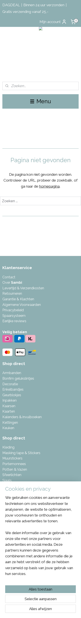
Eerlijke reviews (14, 321)
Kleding (8, 447)
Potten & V (10, 469)
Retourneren (12, 293)
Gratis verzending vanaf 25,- (25, 11)
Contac (8, 277)
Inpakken (9, 400)
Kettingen (10, 423)
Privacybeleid (13, 310)
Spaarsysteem (13, 316)
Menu (40, 101)
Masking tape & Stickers (21, 453)
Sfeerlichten (11, 475)
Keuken (8, 428)
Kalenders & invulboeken (22, 417)
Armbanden (11, 373)
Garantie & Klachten (18, 299)
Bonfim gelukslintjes (18, 378)
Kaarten (8, 411)
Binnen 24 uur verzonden (43, 5)
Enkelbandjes (13, 389)
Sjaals (7, 480)
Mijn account (53, 21)
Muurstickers (12, 458)
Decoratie (10, 384)
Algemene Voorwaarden (21, 305)
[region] (40, 537)
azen (23, 469)
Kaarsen (8, 406)
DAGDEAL (11, 5)
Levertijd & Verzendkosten (23, 288)
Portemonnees (14, 464)
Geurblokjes (11, 395)
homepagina (49, 186)
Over (12, 282)
